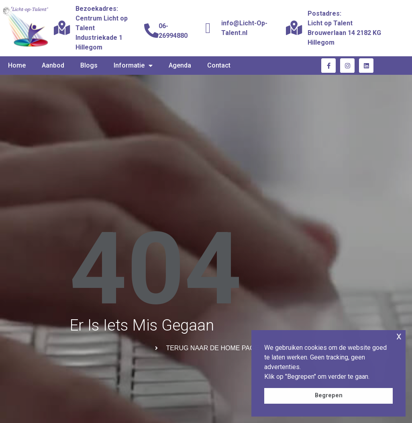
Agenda (180, 65)
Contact (218, 65)
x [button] (399, 336)
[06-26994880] (151, 31)
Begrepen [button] (329, 395)
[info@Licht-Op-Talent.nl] (208, 28)
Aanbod (53, 65)
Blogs (89, 65)
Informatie (133, 65)
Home (17, 65)
